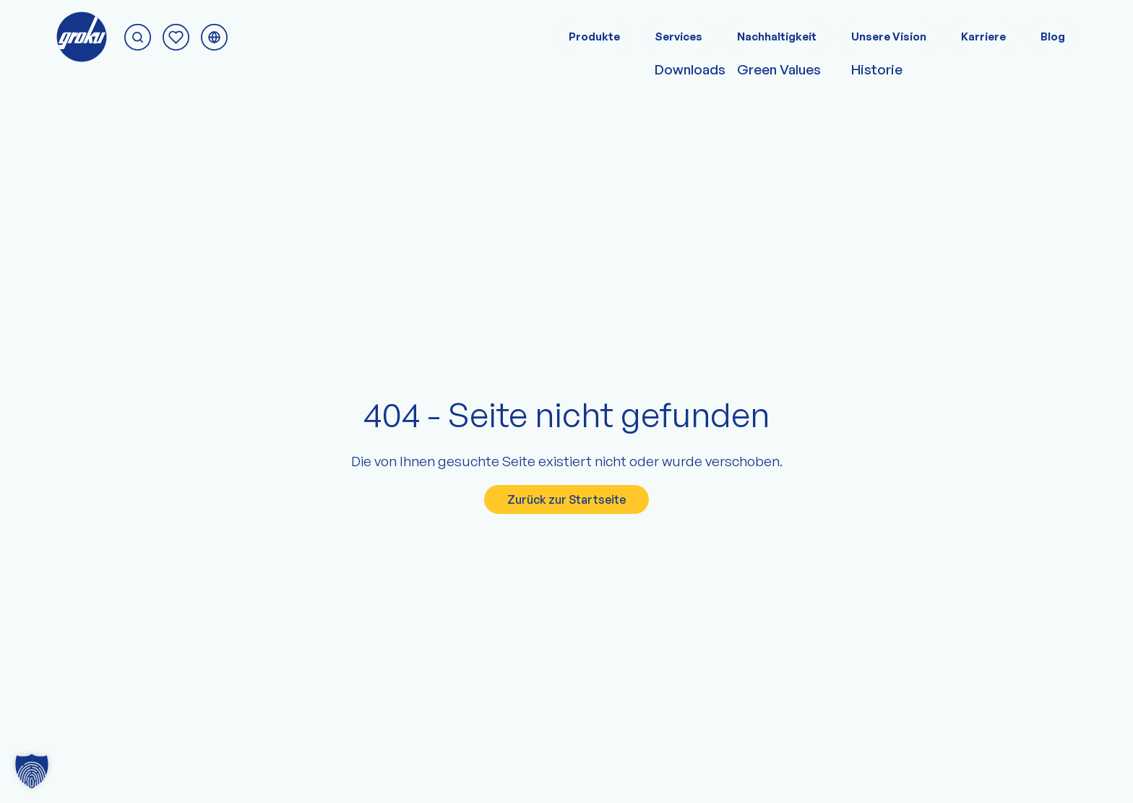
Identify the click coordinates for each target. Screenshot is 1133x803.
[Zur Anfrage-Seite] (176, 37)
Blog (1053, 36)
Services (678, 36)
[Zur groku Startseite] (81, 37)
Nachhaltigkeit (777, 36)
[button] (32, 771)
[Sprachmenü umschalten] (214, 37)
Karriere (983, 36)
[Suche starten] (137, 37)
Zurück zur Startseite (566, 499)
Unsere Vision (888, 36)
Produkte (594, 36)
